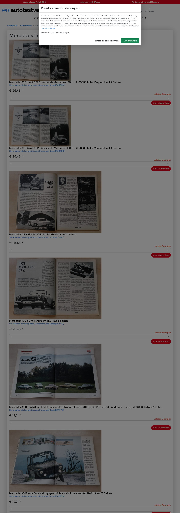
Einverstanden (130, 40)
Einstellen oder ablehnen (106, 40)
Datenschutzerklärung (48, 28)
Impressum (45, 33)
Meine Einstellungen (60, 33)
